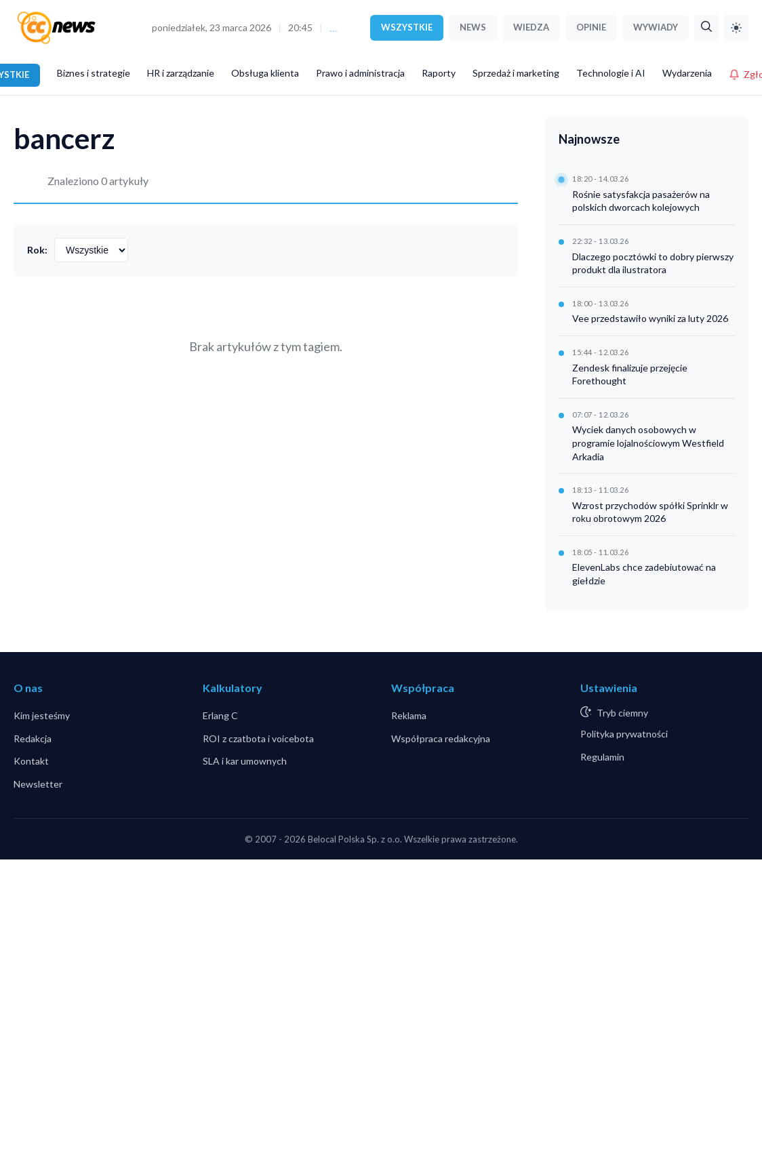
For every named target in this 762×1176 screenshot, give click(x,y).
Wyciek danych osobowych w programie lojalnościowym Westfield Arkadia (648, 443)
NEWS (473, 27)
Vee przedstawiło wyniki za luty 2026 (650, 318)
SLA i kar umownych (245, 761)
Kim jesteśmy (42, 715)
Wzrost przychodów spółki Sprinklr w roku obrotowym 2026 (650, 512)
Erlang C (220, 715)
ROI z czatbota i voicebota (258, 738)
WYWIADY (655, 27)
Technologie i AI (610, 73)
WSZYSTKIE (407, 27)
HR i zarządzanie (180, 73)
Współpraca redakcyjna (440, 738)
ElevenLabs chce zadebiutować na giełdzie (644, 573)
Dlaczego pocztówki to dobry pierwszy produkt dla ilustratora (653, 263)
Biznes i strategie (93, 73)
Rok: (37, 250)
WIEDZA (531, 27)
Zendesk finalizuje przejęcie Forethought (629, 374)
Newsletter (38, 784)
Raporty (439, 73)
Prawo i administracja (360, 73)
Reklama (408, 715)
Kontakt (31, 761)
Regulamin (602, 757)
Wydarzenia (687, 73)
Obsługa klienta (265, 73)
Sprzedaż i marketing (516, 73)
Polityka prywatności (624, 733)
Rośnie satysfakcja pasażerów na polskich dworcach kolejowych (641, 201)
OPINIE (591, 27)
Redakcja (33, 738)
